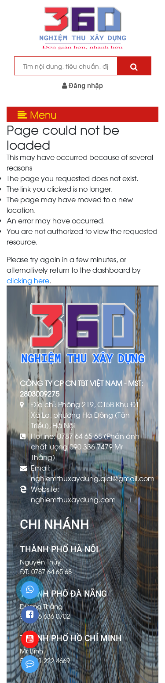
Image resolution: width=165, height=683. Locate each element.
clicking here (28, 280)
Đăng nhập (82, 86)
